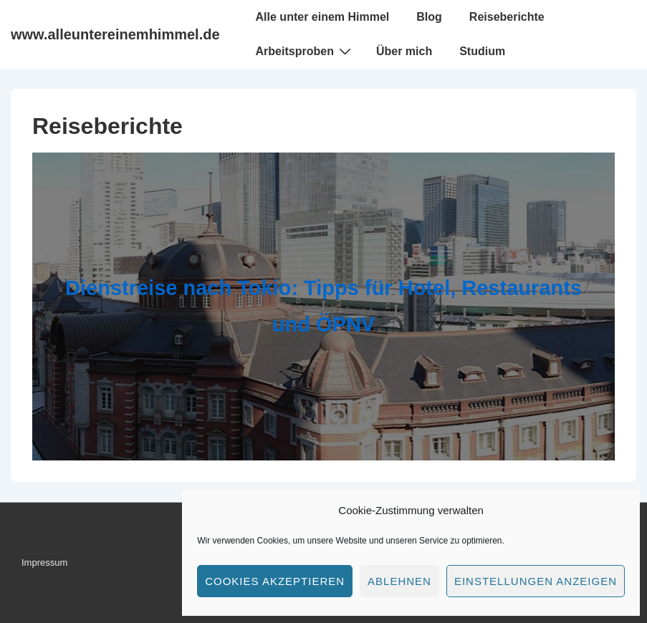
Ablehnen (399, 581)
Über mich (404, 51)
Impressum (44, 562)
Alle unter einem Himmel (323, 17)
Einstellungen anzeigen (535, 581)
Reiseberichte (507, 17)
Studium (482, 51)
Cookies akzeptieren (275, 581)
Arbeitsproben (305, 51)
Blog (429, 17)
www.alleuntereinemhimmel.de (115, 34)
